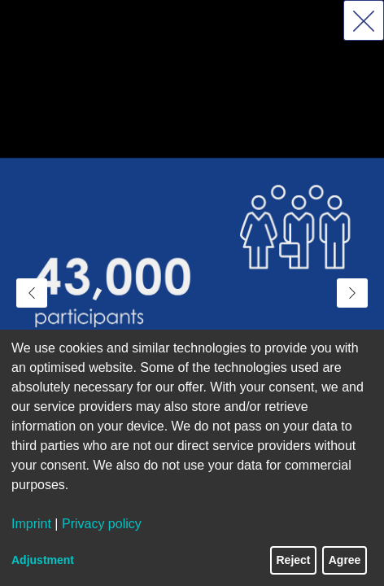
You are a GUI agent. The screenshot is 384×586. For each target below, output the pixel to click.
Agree (345, 559)
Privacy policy (102, 524)
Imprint (31, 524)
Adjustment (42, 559)
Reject (294, 559)
